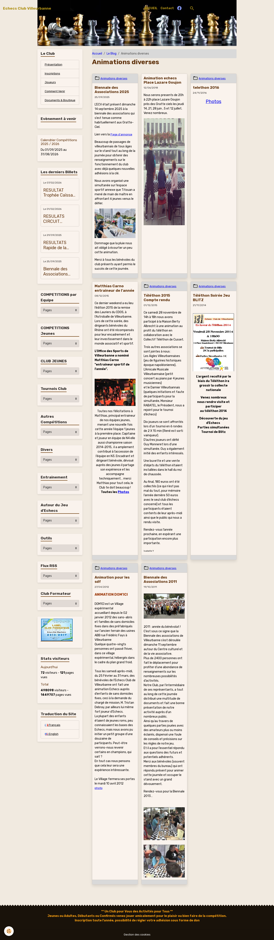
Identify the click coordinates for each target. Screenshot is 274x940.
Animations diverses (114, 78)
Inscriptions (53, 74)
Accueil (97, 53)
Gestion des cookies (137, 934)
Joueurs (50, 83)
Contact (167, 8)
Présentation (54, 65)
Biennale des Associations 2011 (160, 579)
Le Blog (111, 53)
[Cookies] (9, 931)
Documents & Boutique (54, 104)
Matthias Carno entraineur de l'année (114, 288)
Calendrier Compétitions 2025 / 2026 (59, 148)
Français (53, 731)
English (51, 740)
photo (99, 788)
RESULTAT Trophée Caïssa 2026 (58, 199)
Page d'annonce (121, 134)
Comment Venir (55, 92)
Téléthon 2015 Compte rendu (157, 297)
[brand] (27, 8)
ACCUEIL (151, 8)
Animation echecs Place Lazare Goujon (162, 80)
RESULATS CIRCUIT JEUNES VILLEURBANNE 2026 (59, 225)
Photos (123, 492)
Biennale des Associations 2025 (112, 89)
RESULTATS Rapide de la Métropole (54, 251)
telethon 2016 (206, 87)
